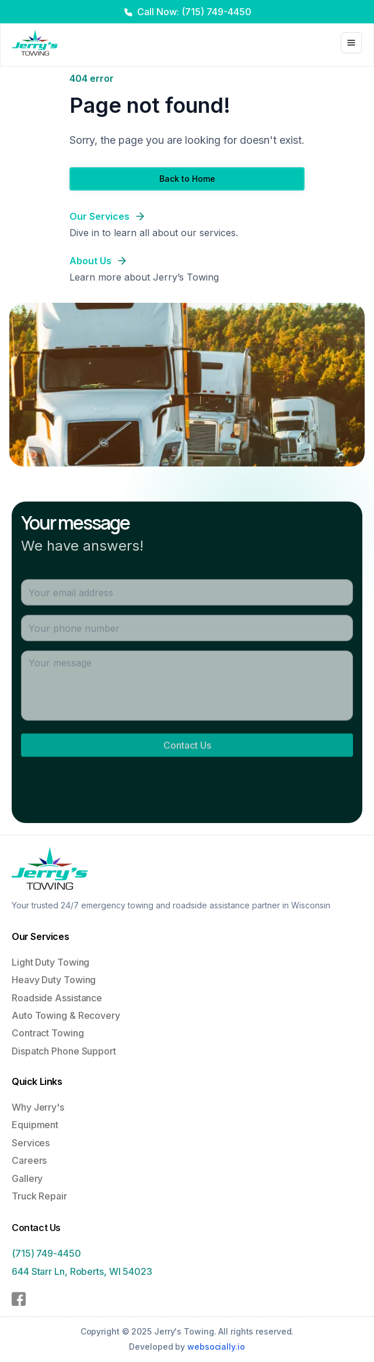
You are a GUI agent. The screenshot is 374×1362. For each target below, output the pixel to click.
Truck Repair (39, 1200)
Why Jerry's (38, 1111)
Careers (29, 1164)
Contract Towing (48, 1034)
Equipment (35, 1129)
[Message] (187, 691)
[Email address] (187, 598)
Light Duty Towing (50, 963)
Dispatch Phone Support (64, 1052)
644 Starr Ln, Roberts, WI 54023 (82, 1278)
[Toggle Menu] (351, 42)
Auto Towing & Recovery (66, 1016)
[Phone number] (187, 633)
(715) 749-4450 (46, 1260)
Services (31, 1147)
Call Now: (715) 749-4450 (194, 12)
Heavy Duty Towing (54, 981)
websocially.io (216, 1346)
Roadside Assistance (57, 999)
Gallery (27, 1182)
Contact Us (187, 750)
